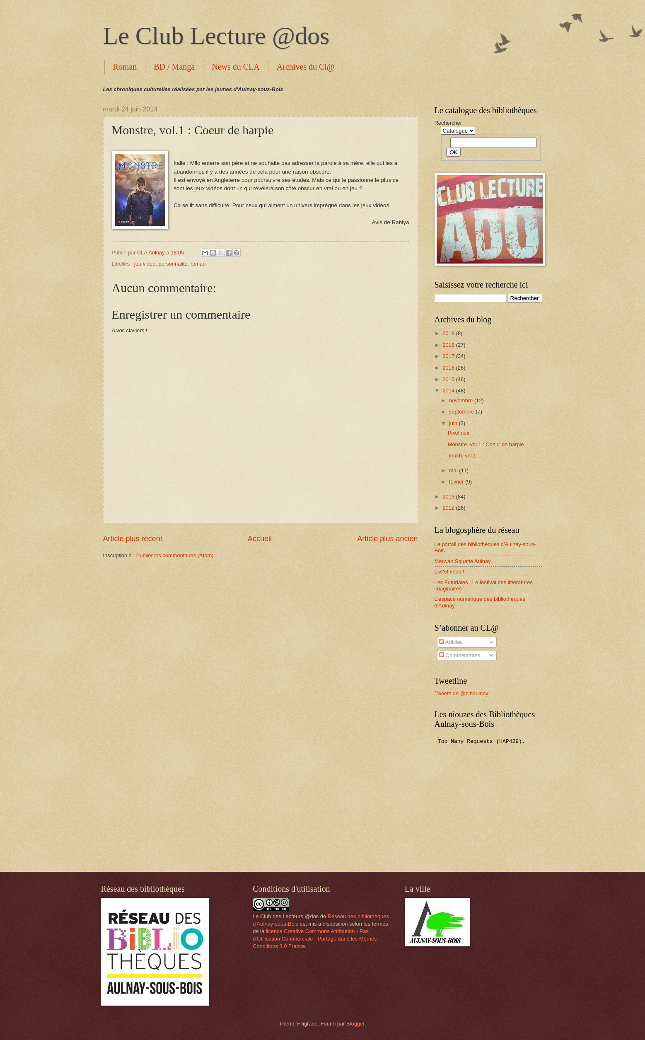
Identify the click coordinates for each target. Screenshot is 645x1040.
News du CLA (236, 66)
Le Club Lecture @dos (216, 35)
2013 (449, 496)
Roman (125, 66)
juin (454, 423)
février (457, 482)
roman (198, 264)
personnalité (173, 264)
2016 (449, 368)
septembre (462, 412)
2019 (449, 333)
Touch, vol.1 (462, 455)
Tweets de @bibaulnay (461, 693)
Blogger (355, 1024)
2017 (449, 356)
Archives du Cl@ (306, 66)
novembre (461, 400)
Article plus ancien (387, 539)
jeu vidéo (145, 264)
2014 (449, 390)
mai (454, 470)
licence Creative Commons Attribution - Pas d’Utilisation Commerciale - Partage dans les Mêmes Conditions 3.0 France (315, 938)
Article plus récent (132, 539)
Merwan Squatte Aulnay (463, 561)
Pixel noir (459, 433)
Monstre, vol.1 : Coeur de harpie (486, 444)
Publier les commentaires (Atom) (175, 555)
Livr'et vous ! (449, 571)
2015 (449, 379)
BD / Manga (174, 66)
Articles (451, 642)
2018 (449, 345)
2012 (449, 508)
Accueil (260, 539)
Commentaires (459, 655)
